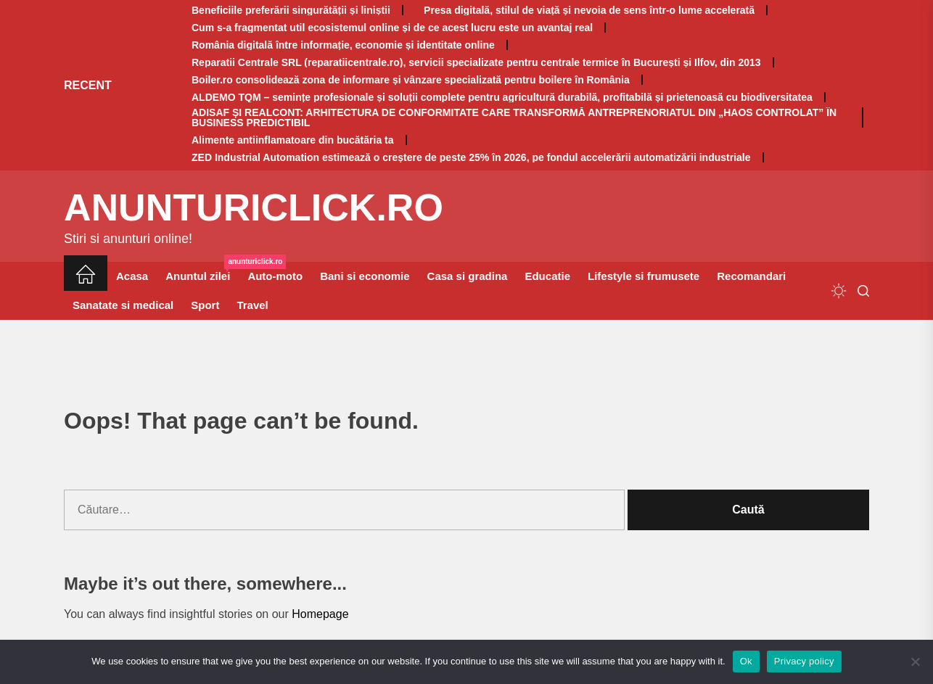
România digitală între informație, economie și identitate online (343, 45)
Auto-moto (275, 276)
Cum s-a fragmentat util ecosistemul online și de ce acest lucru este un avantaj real (392, 27)
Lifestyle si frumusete (643, 276)
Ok (746, 661)
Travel (252, 305)
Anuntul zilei (202, 272)
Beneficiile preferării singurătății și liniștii (291, 10)
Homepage (320, 614)
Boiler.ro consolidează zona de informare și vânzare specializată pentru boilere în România (411, 80)
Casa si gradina (467, 276)
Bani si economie (364, 276)
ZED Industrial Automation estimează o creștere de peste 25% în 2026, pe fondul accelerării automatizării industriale (471, 157)
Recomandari (751, 276)
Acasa (132, 276)
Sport (205, 305)
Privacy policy (804, 661)
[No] (915, 661)
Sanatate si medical (123, 305)
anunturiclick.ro (253, 207)
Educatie (547, 276)
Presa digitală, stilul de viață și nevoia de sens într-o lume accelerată (586, 10)
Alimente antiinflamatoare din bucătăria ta (293, 140)
